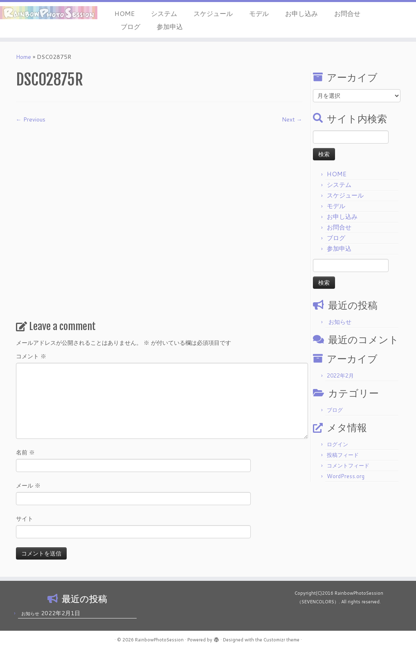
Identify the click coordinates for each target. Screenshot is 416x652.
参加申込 (170, 26)
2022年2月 (340, 375)
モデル (259, 13)
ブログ (130, 26)
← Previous (30, 119)
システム (164, 13)
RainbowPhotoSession (159, 639)
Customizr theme (281, 639)
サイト (24, 519)
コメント (31, 356)
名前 (25, 452)
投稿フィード (343, 455)
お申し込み (301, 13)
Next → (292, 119)
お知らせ (339, 322)
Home (23, 57)
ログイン (337, 444)
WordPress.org (345, 476)
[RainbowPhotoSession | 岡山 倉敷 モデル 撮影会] (48, 12)
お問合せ (347, 13)
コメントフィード (348, 465)
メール (28, 485)
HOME (125, 13)
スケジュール (213, 13)
